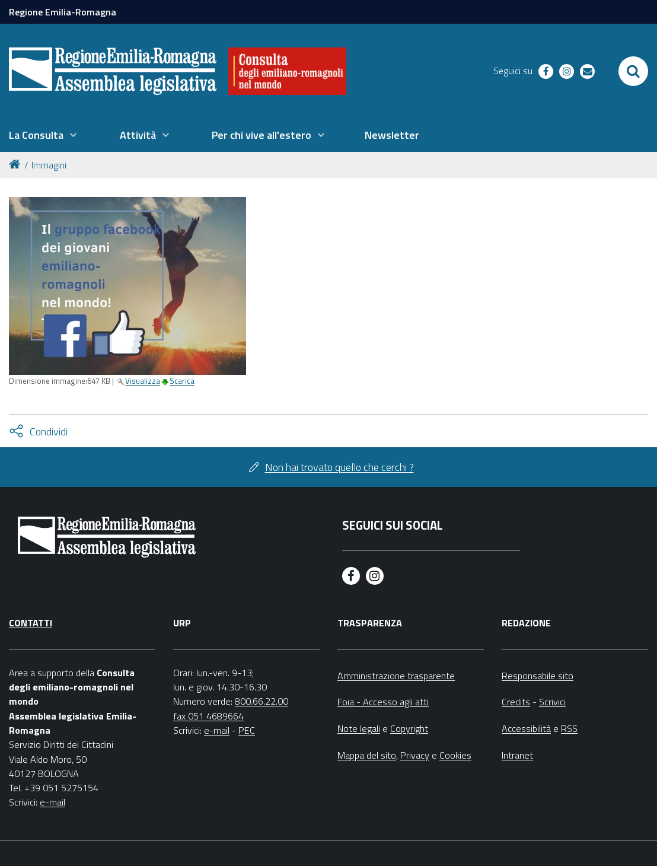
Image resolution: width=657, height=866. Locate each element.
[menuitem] (42, 135)
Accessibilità (526, 728)
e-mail (52, 802)
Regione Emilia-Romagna (62, 12)
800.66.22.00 (261, 701)
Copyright (409, 728)
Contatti (30, 623)
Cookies (455, 755)
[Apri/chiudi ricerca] (633, 71)
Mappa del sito (366, 755)
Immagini (48, 165)
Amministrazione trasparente (396, 675)
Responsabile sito (537, 675)
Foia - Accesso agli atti (383, 702)
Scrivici (552, 702)
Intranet (517, 755)
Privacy (414, 755)
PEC (246, 730)
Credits (516, 702)
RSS (569, 728)
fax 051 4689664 (208, 716)
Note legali (358, 728)
